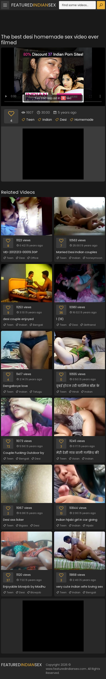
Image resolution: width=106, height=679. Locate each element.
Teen (30, 119)
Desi (63, 119)
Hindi (74, 392)
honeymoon (92, 258)
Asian (74, 459)
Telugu (35, 392)
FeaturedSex (33, 5)
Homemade (83, 119)
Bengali (36, 325)
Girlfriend (88, 325)
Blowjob (34, 592)
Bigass (21, 525)
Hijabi (87, 525)
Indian (47, 119)
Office (32, 258)
